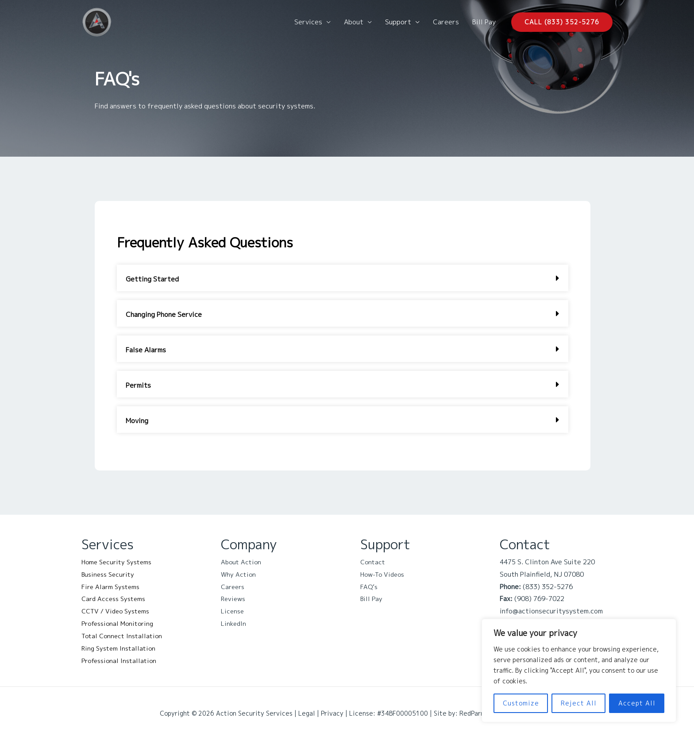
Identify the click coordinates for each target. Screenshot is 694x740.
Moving (137, 420)
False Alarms (146, 350)
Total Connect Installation (124, 635)
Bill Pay (484, 22)
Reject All (579, 703)
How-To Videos (384, 574)
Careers (446, 22)
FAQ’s (369, 586)
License (233, 611)
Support (398, 22)
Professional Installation (121, 660)
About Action (242, 562)
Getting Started (152, 279)
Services (308, 22)
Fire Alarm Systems (112, 586)
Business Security (110, 574)
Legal (306, 713)
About (353, 22)
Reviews (234, 598)
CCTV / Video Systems (117, 611)
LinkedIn (234, 623)
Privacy (332, 713)
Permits (138, 385)
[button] (562, 22)
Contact (373, 562)
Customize (521, 703)
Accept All (636, 703)
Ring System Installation (120, 648)
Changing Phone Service (164, 314)
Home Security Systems (119, 562)
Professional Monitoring (120, 623)
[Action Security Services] (96, 21)
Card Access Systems (115, 598)
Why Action (239, 574)
